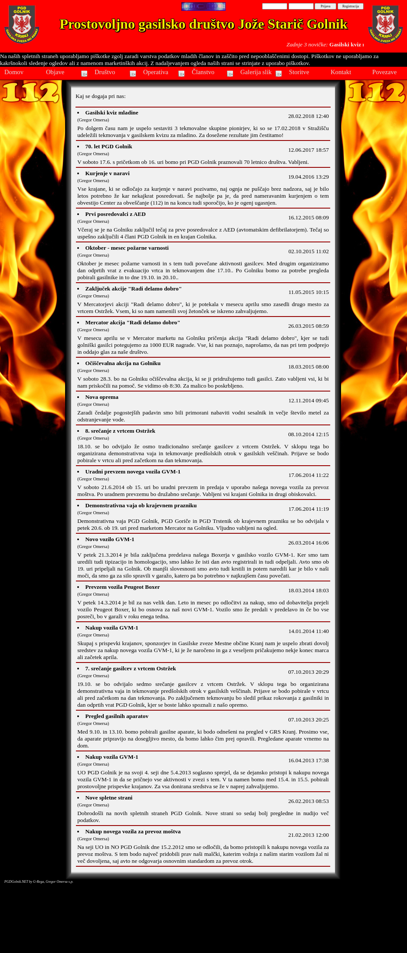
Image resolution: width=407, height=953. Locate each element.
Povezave (384, 72)
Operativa (155, 72)
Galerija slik (256, 72)
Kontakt (341, 72)
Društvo (105, 72)
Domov (13, 72)
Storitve (299, 72)
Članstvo (203, 72)
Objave (55, 72)
